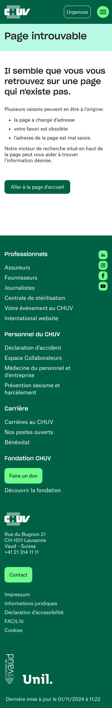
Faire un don (25, 475)
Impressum (17, 594)
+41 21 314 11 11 (21, 552)
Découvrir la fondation (32, 490)
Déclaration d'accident (32, 347)
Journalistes (19, 287)
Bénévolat (17, 442)
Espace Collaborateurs (33, 357)
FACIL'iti (14, 621)
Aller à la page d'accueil (37, 187)
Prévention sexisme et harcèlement (32, 389)
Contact (18, 575)
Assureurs (17, 267)
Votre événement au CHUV (38, 307)
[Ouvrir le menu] (103, 11)
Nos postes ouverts (28, 431)
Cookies (13, 630)
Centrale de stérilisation (34, 297)
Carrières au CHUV (28, 421)
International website (31, 318)
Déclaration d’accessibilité (34, 612)
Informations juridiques (30, 603)
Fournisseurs (20, 277)
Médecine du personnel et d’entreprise (37, 371)
